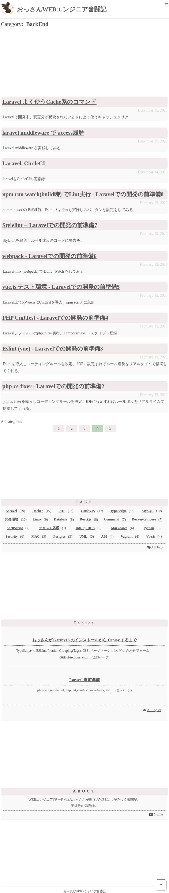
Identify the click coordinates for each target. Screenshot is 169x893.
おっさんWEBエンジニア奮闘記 (61, 9)
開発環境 (11, 519)
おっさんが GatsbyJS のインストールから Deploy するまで (84, 640)
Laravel (11, 511)
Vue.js (150, 536)
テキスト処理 (49, 528)
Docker (37, 511)
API (104, 536)
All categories (11, 422)
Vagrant (127, 536)
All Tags (157, 547)
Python (149, 528)
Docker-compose (144, 519)
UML (83, 536)
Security (11, 536)
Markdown (119, 528)
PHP (62, 511)
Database (60, 519)
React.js (85, 519)
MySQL (148, 511)
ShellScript (15, 528)
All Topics (154, 710)
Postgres (59, 536)
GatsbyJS (88, 511)
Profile (158, 814)
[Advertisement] (84, 62)
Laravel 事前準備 (84, 680)
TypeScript (118, 511)
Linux (37, 519)
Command (111, 519)
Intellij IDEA (85, 528)
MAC (35, 536)
